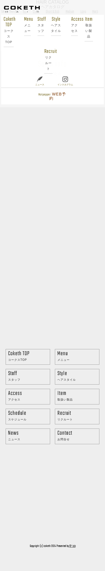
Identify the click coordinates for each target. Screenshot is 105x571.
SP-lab (72, 546)
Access (74, 24)
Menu (27, 24)
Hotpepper (52, 96)
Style (56, 24)
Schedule (29, 416)
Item (89, 27)
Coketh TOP (9, 30)
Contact (78, 436)
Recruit (48, 59)
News (29, 436)
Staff (41, 24)
